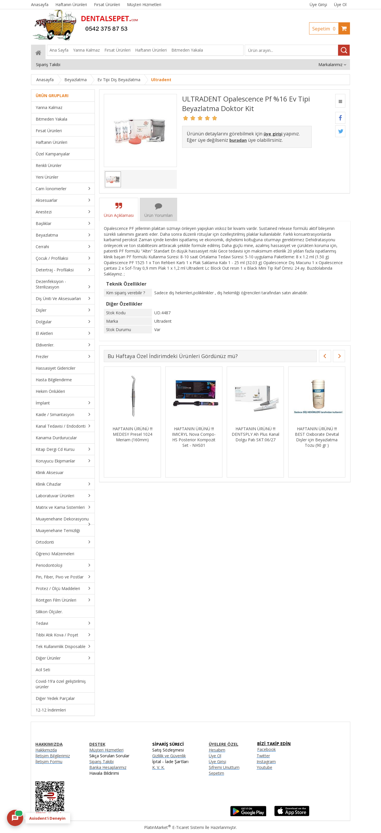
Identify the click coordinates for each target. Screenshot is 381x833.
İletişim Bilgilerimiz (52, 755)
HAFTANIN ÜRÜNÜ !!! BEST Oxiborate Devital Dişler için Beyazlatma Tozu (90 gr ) (317, 437)
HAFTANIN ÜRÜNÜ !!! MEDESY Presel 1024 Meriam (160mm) (133, 434)
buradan (238, 140)
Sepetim (325, 29)
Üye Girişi (318, 4)
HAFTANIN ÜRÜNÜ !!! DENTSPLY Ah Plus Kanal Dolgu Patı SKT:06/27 (255, 434)
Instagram (266, 761)
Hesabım (217, 750)
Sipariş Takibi (101, 761)
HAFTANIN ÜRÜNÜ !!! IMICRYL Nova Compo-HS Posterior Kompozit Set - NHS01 (194, 437)
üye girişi (273, 134)
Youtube (264, 767)
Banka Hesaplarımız (107, 767)
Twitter (263, 755)
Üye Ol (340, 4)
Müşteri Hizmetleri (106, 750)
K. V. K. (158, 767)
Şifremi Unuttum (224, 767)
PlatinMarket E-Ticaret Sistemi (174, 827)
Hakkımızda (46, 750)
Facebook (266, 749)
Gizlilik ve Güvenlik (169, 755)
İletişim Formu (48, 761)
